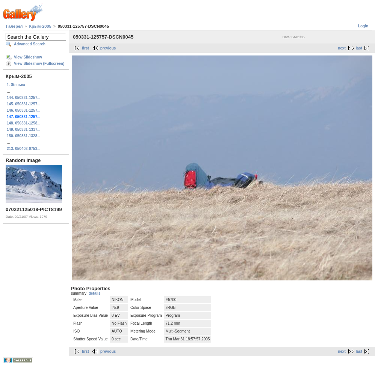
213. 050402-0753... (24, 149)
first (85, 48)
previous (108, 48)
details (95, 293)
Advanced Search (29, 44)
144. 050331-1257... (24, 98)
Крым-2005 (40, 26)
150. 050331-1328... (24, 136)
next (342, 48)
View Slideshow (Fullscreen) (39, 63)
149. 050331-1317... (24, 129)
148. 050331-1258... (24, 123)
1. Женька (16, 85)
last (359, 48)
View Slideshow (28, 57)
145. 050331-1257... (24, 104)
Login (363, 26)
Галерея (14, 26)
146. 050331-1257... (24, 110)
